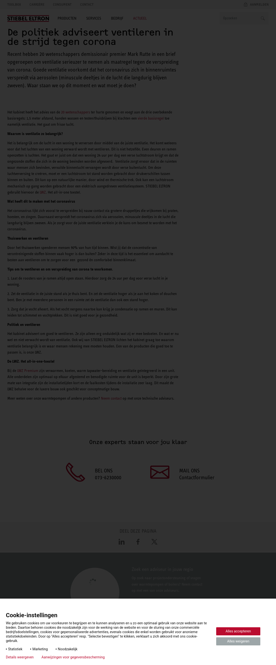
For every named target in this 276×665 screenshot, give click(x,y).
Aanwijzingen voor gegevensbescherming (73, 657)
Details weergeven (20, 657)
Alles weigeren (238, 641)
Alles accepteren (238, 631)
